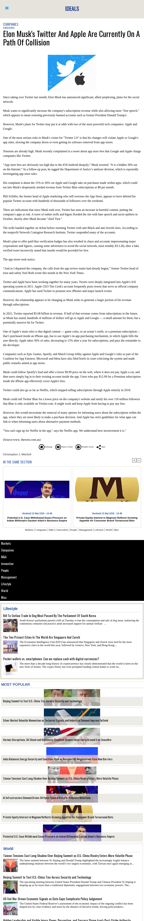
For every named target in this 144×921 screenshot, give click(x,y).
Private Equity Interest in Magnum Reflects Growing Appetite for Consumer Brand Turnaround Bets (51, 819)
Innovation (7, 564)
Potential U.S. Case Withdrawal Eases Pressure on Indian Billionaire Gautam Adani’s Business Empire (52, 838)
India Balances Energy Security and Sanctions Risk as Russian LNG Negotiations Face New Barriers (50, 761)
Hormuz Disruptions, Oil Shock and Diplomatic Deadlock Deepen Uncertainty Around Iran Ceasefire (51, 741)
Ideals (72, 8)
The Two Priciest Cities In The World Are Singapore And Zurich (41, 639)
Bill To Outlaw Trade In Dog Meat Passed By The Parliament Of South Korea (49, 617)
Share (112, 446)
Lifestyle (6, 585)
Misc (4, 599)
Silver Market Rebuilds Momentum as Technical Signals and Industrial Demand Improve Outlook (49, 722)
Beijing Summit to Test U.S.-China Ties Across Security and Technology (37, 703)
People (5, 571)
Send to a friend (61, 446)
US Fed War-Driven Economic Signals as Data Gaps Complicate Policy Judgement (52, 900)
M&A (4, 557)
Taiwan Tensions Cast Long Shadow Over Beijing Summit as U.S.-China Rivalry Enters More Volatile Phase (54, 780)
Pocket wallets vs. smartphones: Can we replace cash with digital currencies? (51, 660)
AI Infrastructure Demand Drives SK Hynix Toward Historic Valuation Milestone (41, 799)
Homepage (35, 446)
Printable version (89, 446)
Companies (8, 550)
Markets (6, 543)
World (4, 592)
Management (9, 578)
